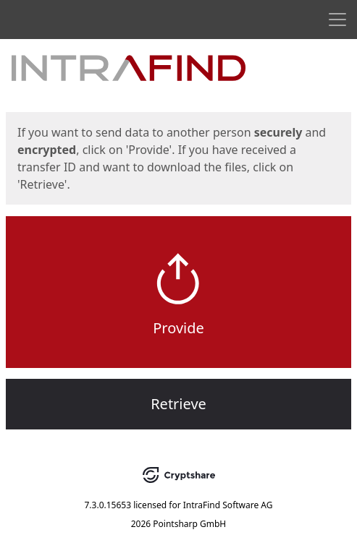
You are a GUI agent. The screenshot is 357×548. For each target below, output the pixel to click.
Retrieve (178, 404)
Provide (178, 328)
